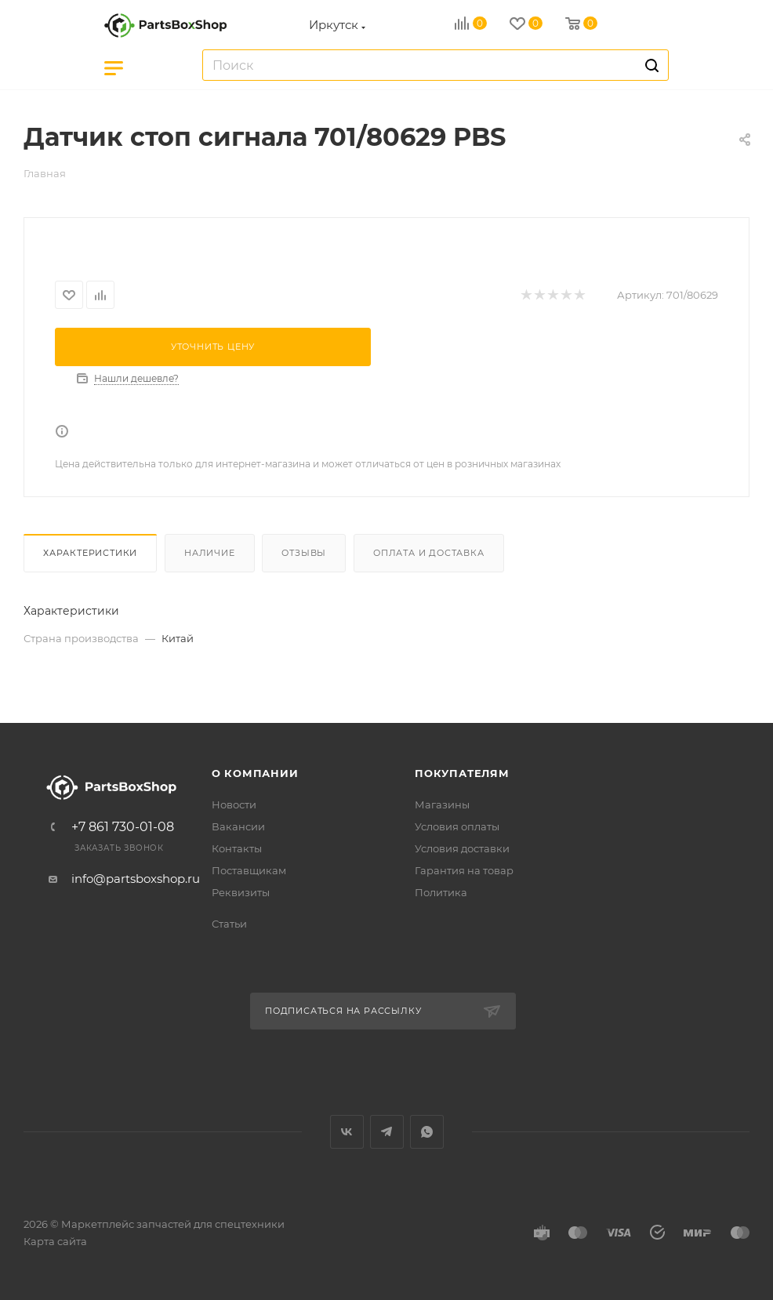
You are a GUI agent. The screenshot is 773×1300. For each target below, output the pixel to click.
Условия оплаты (457, 826)
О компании (255, 773)
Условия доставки (462, 848)
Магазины (442, 804)
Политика (441, 892)
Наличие (209, 552)
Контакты (237, 848)
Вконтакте (347, 1132)
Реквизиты (241, 892)
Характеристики (90, 552)
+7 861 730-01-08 (122, 827)
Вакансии (238, 826)
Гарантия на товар (464, 870)
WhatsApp (427, 1132)
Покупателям (462, 773)
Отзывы (303, 552)
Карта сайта (55, 1241)
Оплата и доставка (428, 552)
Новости (234, 804)
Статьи (229, 923)
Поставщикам (249, 870)
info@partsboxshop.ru (135, 878)
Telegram (387, 1132)
